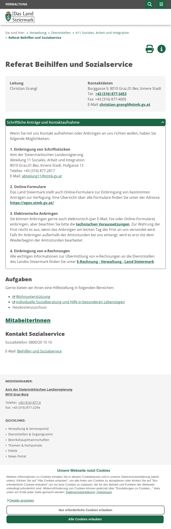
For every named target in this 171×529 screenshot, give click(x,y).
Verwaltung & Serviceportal (28, 428)
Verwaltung (36, 33)
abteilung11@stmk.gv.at (42, 176)
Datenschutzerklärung (80, 492)
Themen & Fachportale (25, 445)
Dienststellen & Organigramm (30, 434)
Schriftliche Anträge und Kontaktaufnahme (85, 122)
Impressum (104, 492)
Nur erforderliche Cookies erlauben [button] (85, 510)
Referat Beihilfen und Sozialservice (33, 37)
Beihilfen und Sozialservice (39, 351)
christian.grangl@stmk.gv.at (125, 104)
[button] (20, 500)
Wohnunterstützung (33, 296)
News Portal (17, 456)
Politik (12, 451)
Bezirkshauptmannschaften (28, 440)
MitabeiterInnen (28, 320)
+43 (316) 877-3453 (110, 93)
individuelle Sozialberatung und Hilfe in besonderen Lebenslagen (70, 301)
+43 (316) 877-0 (29, 402)
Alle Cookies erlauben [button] (85, 519)
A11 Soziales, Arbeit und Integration (100, 33)
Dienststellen (59, 33)
